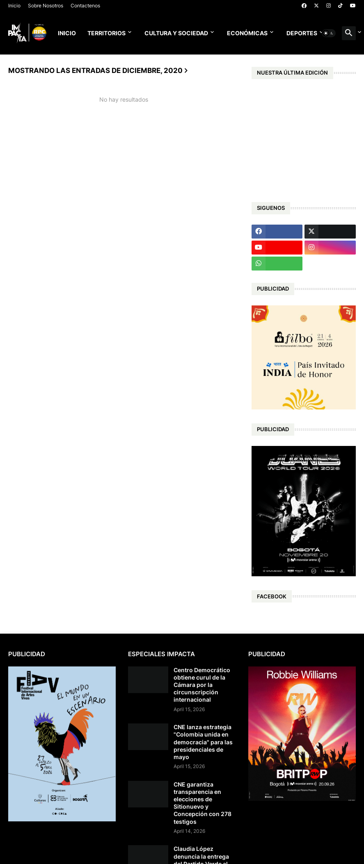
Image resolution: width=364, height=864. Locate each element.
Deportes (301, 33)
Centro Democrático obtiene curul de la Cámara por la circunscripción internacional (202, 684)
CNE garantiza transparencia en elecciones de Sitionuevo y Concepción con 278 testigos (202, 803)
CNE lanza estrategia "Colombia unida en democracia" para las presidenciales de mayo (203, 741)
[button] (329, 33)
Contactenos (85, 5)
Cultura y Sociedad (176, 33)
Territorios (106, 33)
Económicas (247, 33)
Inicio (14, 5)
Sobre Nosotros (45, 5)
